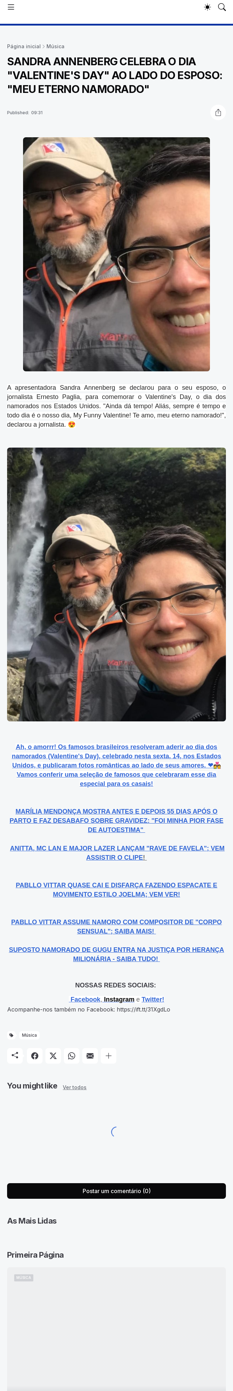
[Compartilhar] (218, 112)
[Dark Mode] (207, 7)
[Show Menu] (11, 7)
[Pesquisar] (222, 7)
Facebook (85, 999)
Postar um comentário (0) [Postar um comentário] (117, 1191)
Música (55, 46)
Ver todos (75, 1087)
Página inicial (24, 46)
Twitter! (153, 999)
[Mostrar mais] (108, 1056)
